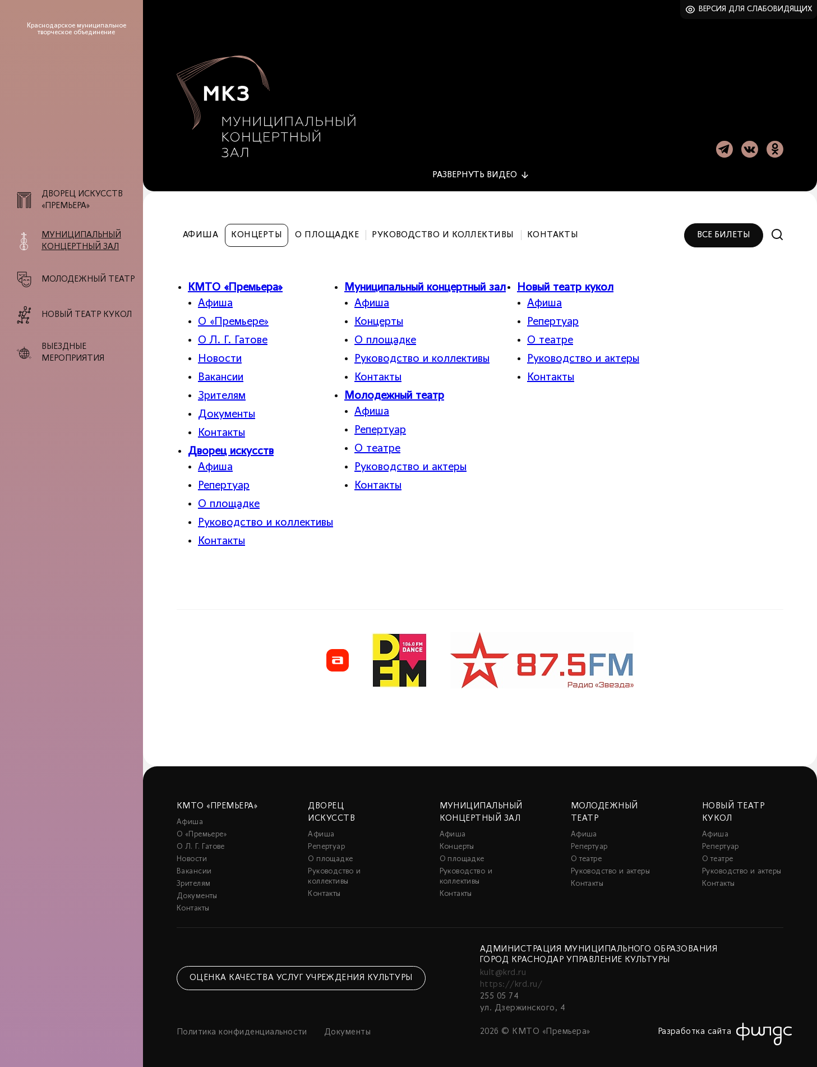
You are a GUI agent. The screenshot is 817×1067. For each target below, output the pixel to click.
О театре (377, 442)
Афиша (200, 228)
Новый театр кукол (565, 281)
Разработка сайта (695, 1025)
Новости (220, 352)
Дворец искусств (231, 445)
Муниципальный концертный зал (425, 281)
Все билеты (723, 228)
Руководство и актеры (410, 461)
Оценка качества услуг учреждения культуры (301, 972)
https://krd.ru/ (511, 978)
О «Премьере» (233, 315)
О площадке (327, 228)
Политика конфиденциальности (242, 1026)
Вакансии (220, 371)
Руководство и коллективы (443, 228)
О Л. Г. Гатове (232, 334)
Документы (226, 408)
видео (474, 168)
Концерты (256, 228)
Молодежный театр (394, 389)
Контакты (553, 228)
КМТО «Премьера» (235, 281)
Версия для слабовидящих (756, 9)
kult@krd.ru (503, 966)
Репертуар (224, 479)
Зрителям (222, 389)
